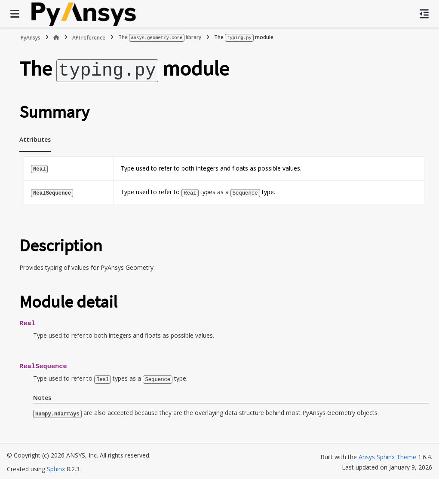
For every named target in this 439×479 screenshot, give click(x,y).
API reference (88, 37)
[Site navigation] (15, 13)
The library (160, 37)
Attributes (35, 138)
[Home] (56, 37)
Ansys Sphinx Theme (387, 455)
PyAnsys (30, 37)
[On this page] (424, 13)
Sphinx (56, 467)
